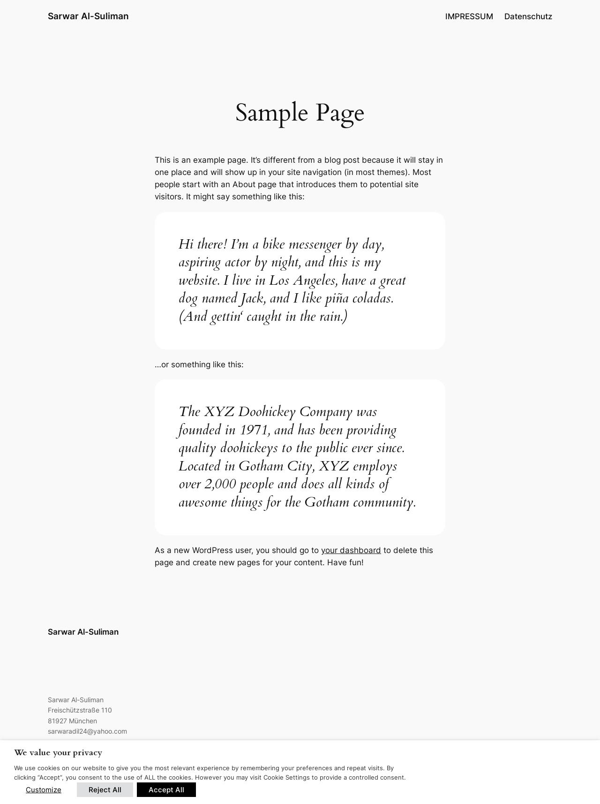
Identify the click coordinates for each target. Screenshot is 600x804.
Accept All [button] (166, 789)
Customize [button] (43, 789)
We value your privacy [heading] (58, 752)
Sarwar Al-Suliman (88, 16)
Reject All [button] (105, 789)
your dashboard (351, 550)
